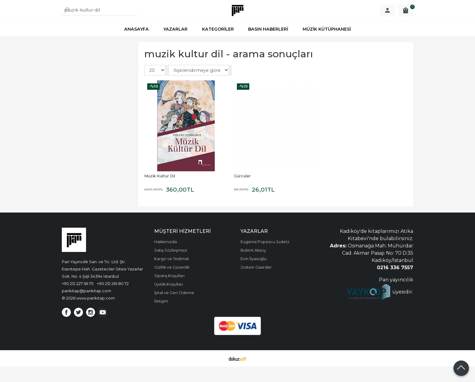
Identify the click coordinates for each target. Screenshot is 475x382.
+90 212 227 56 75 (77, 299)
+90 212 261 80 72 (113, 299)
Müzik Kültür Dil (159, 191)
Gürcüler (242, 191)
